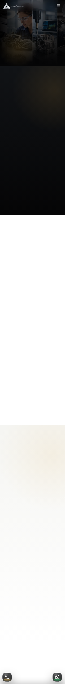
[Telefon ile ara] (7, 677)
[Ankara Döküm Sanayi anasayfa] (13, 6)
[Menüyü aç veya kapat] (58, 5)
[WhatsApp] (57, 677)
